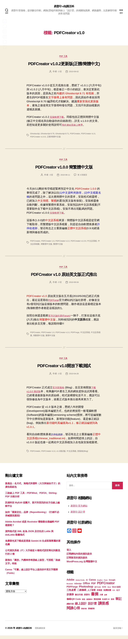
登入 (69, 553)
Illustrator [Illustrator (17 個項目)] (70, 587)
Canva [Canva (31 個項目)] (92, 583)
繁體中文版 (62, 246)
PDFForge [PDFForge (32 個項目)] (72, 590)
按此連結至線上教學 (74, 126)
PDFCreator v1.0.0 (38, 138)
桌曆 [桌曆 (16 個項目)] (105, 598)
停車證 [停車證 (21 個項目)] (99, 594)
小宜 (59, 73)
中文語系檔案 (36, 246)
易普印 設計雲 (78, 515)
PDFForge (54, 302)
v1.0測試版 (63, 455)
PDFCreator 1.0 (49, 243)
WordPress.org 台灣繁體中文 (82, 565)
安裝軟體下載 (57, 118)
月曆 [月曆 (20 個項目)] (101, 598)
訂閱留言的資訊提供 (77, 561)
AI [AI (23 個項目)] (87, 583)
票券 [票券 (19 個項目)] (112, 603)
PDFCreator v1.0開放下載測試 (64, 369)
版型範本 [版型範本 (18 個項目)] (89, 603)
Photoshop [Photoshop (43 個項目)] (86, 590)
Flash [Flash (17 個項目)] (106, 583)
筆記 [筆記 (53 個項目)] (118, 602)
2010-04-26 (74, 377)
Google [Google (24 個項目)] (112, 583)
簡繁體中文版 (49, 246)
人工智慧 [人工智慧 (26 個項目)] (91, 594)
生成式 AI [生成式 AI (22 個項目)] (106, 603)
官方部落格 (59, 391)
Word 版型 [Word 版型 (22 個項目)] (116, 590)
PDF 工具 (64, 57)
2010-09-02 (74, 73)
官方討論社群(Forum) (61, 318)
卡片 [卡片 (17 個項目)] (113, 594)
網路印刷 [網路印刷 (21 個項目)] (70, 607)
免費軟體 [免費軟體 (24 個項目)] (107, 594)
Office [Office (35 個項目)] (86, 586)
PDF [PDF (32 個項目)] (93, 587)
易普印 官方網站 (79, 509)
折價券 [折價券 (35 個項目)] (70, 598)
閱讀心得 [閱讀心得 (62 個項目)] (73, 611)
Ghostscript (35, 135)
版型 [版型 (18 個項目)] (83, 603)
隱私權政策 (42, 631)
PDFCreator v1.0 (91, 135)
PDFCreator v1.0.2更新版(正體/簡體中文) (64, 65)
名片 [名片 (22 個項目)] (118, 594)
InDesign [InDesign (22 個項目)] (78, 587)
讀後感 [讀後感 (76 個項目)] (103, 607)
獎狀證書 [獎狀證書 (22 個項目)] (97, 603)
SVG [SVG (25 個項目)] (104, 590)
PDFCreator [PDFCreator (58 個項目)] (106, 586)
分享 (5, 52)
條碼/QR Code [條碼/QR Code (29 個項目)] (74, 602)
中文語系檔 (96, 243)
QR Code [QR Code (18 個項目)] (97, 591)
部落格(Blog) (85, 455)
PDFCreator (77, 135)
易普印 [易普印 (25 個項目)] (87, 598)
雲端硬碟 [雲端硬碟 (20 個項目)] (91, 612)
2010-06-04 (74, 285)
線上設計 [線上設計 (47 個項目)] (81, 607)
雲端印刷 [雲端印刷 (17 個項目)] (84, 612)
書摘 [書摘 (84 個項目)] (94, 597)
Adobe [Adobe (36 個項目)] (70, 583)
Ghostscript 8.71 (64, 135)
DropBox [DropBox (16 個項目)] (100, 583)
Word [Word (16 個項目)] (109, 590)
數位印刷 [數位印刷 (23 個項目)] (79, 598)
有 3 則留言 (83, 177)
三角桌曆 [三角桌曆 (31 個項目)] (71, 593)
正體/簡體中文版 (55, 138)
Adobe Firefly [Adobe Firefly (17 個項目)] (80, 583)
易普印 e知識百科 (64, 6)
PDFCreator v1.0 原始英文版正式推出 (64, 277)
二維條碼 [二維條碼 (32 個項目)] (81, 593)
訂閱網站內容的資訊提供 (79, 557)
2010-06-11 (65, 177)
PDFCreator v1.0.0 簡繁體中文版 (64, 169)
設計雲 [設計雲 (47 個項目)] (92, 607)
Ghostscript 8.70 (48, 135)
